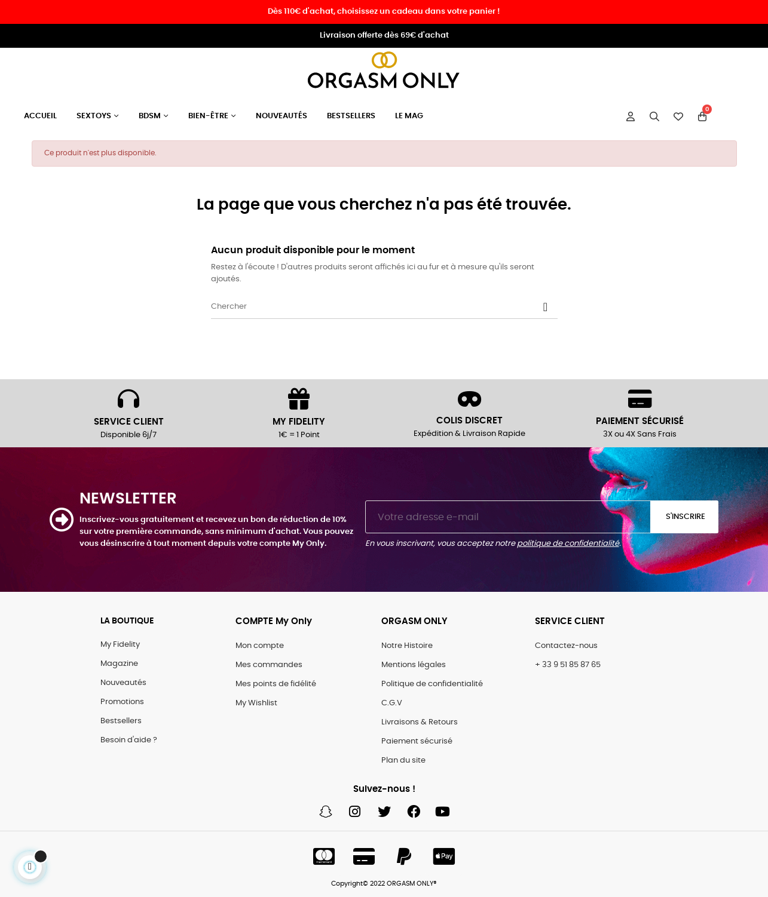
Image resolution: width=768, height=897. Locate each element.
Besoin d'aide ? (128, 740)
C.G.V (391, 703)
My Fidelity (120, 645)
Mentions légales (413, 665)
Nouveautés (123, 683)
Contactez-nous (566, 646)
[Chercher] (384, 307)
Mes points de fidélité (275, 684)
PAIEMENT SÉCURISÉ (640, 421)
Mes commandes (268, 665)
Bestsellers (121, 721)
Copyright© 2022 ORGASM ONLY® (384, 883)
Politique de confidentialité (432, 684)
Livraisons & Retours (419, 722)
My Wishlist (256, 703)
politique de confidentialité (568, 544)
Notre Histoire (407, 646)
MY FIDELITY (299, 421)
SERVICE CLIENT (129, 421)
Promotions (122, 702)
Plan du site (403, 760)
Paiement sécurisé (416, 741)
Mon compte (259, 646)
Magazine (119, 664)
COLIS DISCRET (469, 420)
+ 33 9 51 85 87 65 (568, 665)
